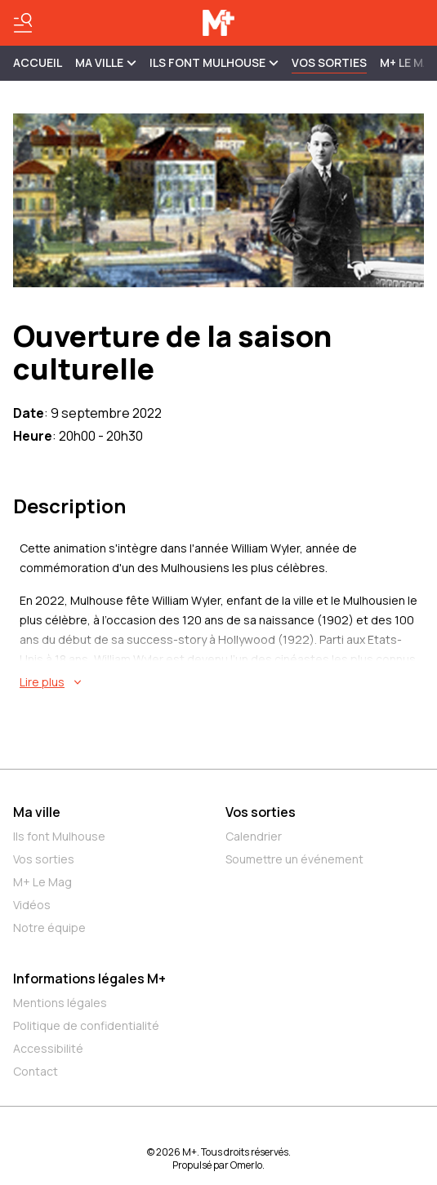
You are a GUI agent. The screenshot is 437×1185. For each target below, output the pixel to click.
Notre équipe (49, 927)
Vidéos (32, 904)
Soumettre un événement (294, 859)
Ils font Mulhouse (59, 836)
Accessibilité (48, 1048)
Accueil (37, 62)
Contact (35, 1071)
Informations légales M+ (89, 979)
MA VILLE (105, 62)
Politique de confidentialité (86, 1025)
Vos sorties (329, 62)
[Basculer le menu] (23, 23)
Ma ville (36, 812)
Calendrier (253, 836)
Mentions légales (60, 1002)
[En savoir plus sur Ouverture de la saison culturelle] (222, 682)
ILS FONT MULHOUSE (214, 62)
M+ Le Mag (42, 882)
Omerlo (246, 1165)
